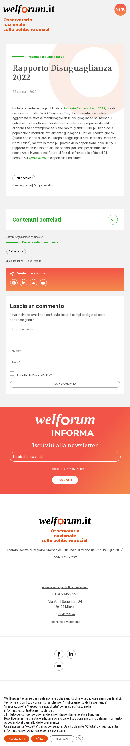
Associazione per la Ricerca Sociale (65, 585)
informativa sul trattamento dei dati (29, 710)
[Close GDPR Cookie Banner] (79, 738)
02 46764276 (66, 612)
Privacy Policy (42, 374)
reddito (50, 182)
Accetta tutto (17, 738)
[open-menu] (120, 10)
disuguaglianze (22, 182)
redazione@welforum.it (65, 619)
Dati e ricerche (24, 175)
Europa (38, 182)
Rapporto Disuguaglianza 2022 (87, 105)
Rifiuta (39, 738)
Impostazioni (62, 738)
